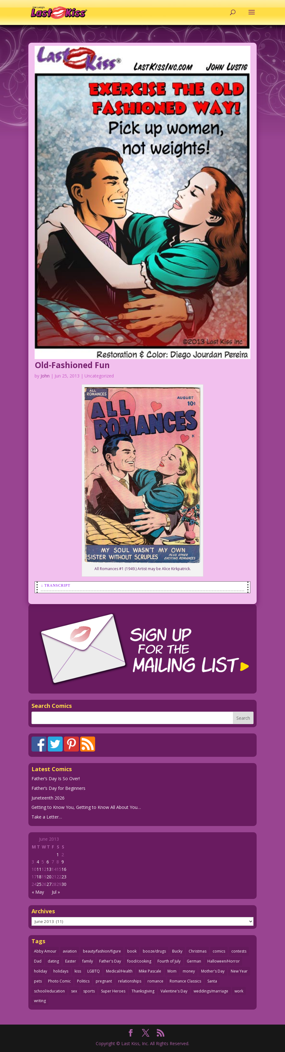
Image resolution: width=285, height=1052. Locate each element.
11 (38, 869)
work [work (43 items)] (238, 991)
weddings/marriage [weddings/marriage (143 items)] (211, 991)
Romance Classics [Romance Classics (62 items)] (185, 981)
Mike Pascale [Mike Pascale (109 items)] (150, 971)
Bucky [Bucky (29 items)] (177, 951)
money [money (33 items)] (189, 971)
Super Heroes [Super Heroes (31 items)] (113, 991)
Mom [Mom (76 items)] (171, 971)
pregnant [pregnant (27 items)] (104, 981)
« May (38, 892)
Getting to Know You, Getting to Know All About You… (86, 807)
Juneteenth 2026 (48, 798)
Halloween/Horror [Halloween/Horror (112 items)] (223, 961)
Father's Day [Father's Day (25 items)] (110, 961)
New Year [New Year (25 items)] (239, 971)
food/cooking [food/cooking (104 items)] (139, 961)
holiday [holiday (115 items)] (40, 971)
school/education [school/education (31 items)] (49, 991)
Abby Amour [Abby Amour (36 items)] (45, 951)
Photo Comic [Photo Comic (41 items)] (59, 981)
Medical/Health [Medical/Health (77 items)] (119, 971)
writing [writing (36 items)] (40, 1000)
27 (48, 884)
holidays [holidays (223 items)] (60, 971)
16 (63, 869)
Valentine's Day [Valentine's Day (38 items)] (174, 991)
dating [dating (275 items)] (53, 961)
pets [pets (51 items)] (38, 981)
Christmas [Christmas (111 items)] (197, 951)
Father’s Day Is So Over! (55, 778)
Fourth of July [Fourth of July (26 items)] (169, 961)
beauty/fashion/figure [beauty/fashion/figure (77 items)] (102, 951)
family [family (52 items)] (87, 961)
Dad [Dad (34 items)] (37, 961)
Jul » (56, 892)
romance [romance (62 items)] (155, 981)
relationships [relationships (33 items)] (129, 981)
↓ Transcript (55, 585)
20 (48, 877)
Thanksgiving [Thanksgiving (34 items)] (143, 991)
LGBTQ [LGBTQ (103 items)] (93, 971)
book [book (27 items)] (132, 951)
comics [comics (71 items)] (219, 951)
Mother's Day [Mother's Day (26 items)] (213, 971)
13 (48, 869)
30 (63, 884)
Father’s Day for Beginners (58, 788)
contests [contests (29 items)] (238, 951)
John (45, 376)
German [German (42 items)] (194, 961)
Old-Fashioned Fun (72, 365)
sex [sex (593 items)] (74, 991)
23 (63, 877)
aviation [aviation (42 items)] (70, 951)
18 (38, 877)
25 (38, 884)
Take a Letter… (46, 817)
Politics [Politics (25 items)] (83, 981)
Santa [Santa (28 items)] (212, 981)
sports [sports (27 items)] (89, 991)
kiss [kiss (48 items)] (78, 971)
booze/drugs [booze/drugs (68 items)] (154, 951)
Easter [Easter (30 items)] (70, 961)
